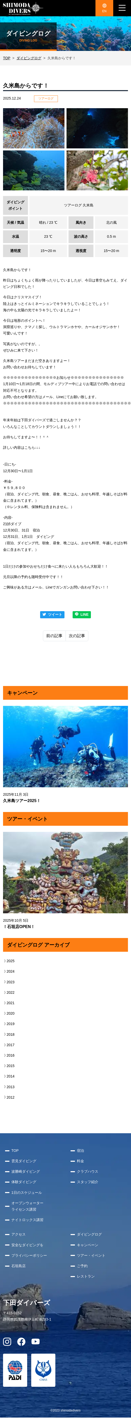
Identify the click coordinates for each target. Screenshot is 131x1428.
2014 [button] (8, 1076)
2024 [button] (8, 971)
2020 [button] (8, 1013)
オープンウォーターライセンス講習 (27, 1206)
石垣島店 (18, 1266)
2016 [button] (8, 1055)
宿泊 (80, 1151)
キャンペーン (87, 1245)
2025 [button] (8, 961)
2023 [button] (8, 982)
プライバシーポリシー (29, 1255)
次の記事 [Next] (77, 636)
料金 (80, 1161)
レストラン (86, 1276)
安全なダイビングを (27, 1245)
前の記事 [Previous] (54, 636)
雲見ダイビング (23, 1161)
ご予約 (82, 1266)
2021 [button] (8, 1003)
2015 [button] (8, 1066)
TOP (6, 58)
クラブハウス (87, 1171)
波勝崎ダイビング (25, 1171)
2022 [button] (8, 992)
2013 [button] (8, 1087)
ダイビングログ (29, 58)
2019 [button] (8, 1024)
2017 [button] (8, 1045)
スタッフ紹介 (87, 1182)
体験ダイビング (23, 1182)
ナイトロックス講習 (27, 1220)
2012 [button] (8, 1097)
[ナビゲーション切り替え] (122, 8)
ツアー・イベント (91, 1255)
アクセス (18, 1234)
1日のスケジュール (26, 1193)
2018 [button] (8, 1034)
